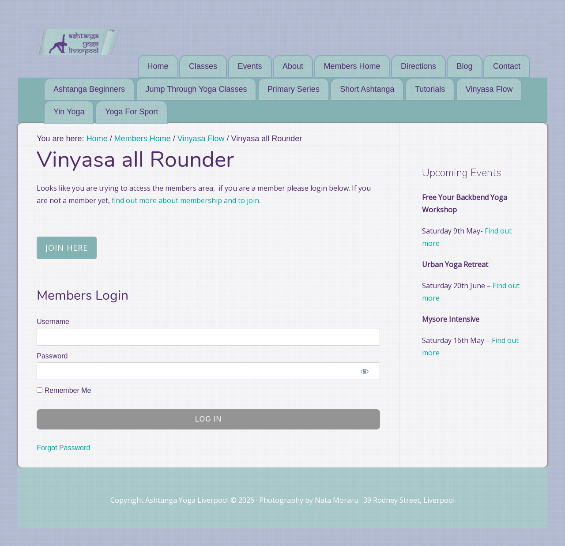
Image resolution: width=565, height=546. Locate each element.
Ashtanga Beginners (89, 89)
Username (53, 321)
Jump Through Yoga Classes (196, 89)
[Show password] (364, 371)
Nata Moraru (336, 500)
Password (52, 356)
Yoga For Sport (131, 111)
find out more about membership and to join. (185, 200)
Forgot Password (63, 448)
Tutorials (430, 89)
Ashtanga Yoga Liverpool (90, 42)
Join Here (66, 247)
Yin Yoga (68, 111)
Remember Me (64, 390)
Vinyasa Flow (489, 89)
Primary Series (293, 89)
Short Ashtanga (367, 89)
